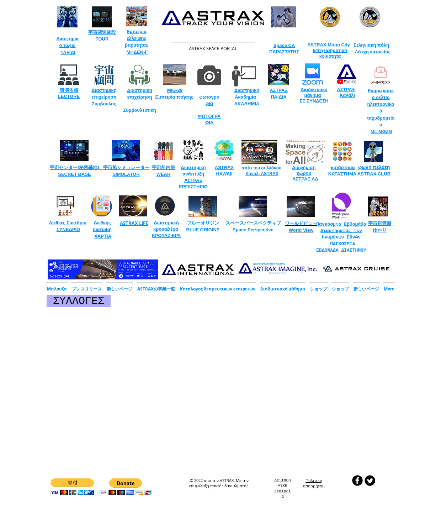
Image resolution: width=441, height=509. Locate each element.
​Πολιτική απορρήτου (314, 483)
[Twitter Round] (370, 480)
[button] (156, 289)
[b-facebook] (357, 480)
